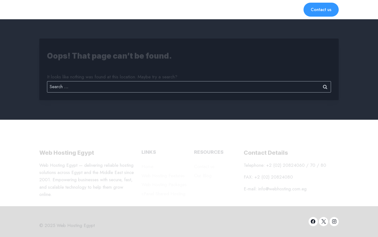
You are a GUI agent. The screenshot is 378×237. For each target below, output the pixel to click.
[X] (323, 221)
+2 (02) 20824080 (273, 178)
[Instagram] (334, 221)
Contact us (321, 10)
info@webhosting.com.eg (282, 189)
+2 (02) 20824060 (285, 166)
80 (323, 166)
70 (312, 166)
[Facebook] (313, 221)
